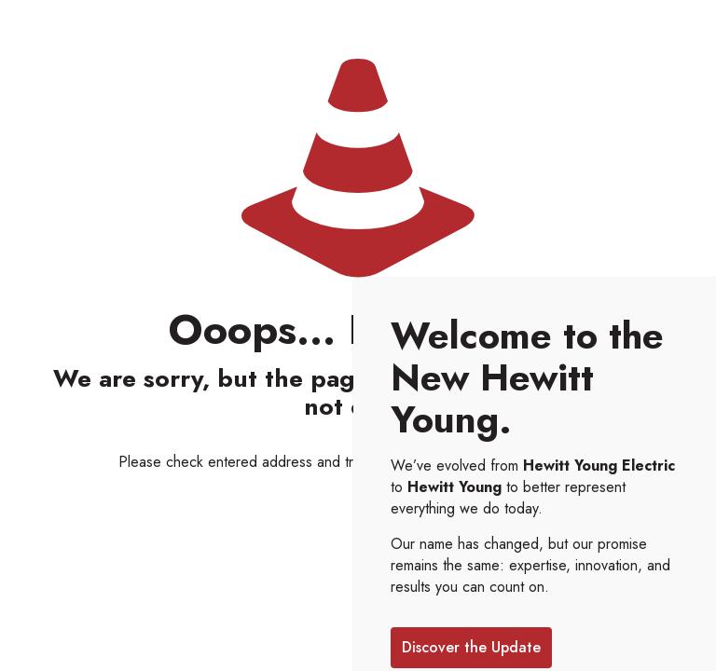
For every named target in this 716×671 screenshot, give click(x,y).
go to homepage (518, 461)
